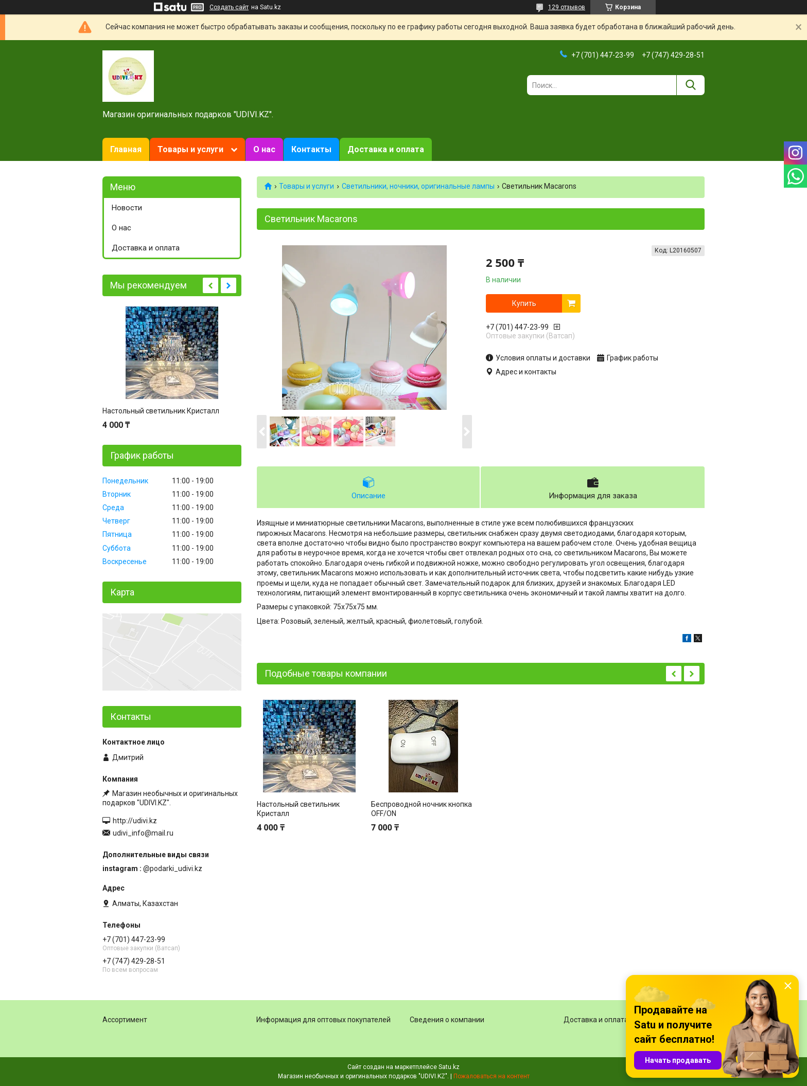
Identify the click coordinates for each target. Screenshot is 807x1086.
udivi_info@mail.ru (143, 833)
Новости (127, 207)
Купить (524, 303)
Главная (126, 149)
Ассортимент (124, 1020)
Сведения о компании (447, 1020)
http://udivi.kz (135, 821)
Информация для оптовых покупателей (323, 1020)
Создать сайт (229, 7)
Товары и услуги (190, 149)
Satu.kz (449, 1067)
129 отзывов (566, 7)
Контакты (311, 149)
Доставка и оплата (385, 149)
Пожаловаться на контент (491, 1076)
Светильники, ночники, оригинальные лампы (418, 186)
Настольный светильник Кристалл (298, 809)
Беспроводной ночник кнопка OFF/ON (421, 809)
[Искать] (690, 85)
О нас (264, 149)
